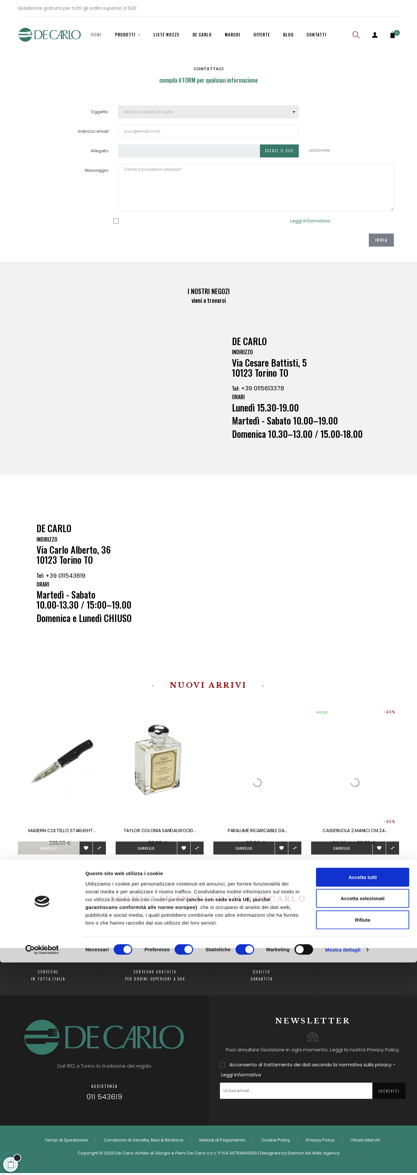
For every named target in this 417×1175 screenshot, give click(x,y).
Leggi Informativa (310, 221)
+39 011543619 (65, 581)
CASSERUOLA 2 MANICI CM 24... (355, 830)
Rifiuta (362, 1132)
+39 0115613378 (262, 394)
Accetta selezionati (362, 1111)
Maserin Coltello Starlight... (61, 830)
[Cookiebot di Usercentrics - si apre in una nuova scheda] (42, 1162)
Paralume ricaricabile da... (257, 830)
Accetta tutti (363, 1089)
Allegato (99, 151)
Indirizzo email (93, 131)
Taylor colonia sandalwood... (159, 830)
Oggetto (99, 112)
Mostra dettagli (342, 1162)
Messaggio (96, 170)
